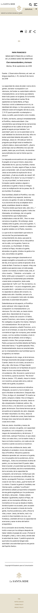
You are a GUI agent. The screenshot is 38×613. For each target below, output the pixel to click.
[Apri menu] (35, 4)
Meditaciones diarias (10, 13)
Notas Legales (19, 601)
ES (19, 41)
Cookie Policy (19, 604)
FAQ (19, 599)
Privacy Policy (19, 607)
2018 (20, 13)
